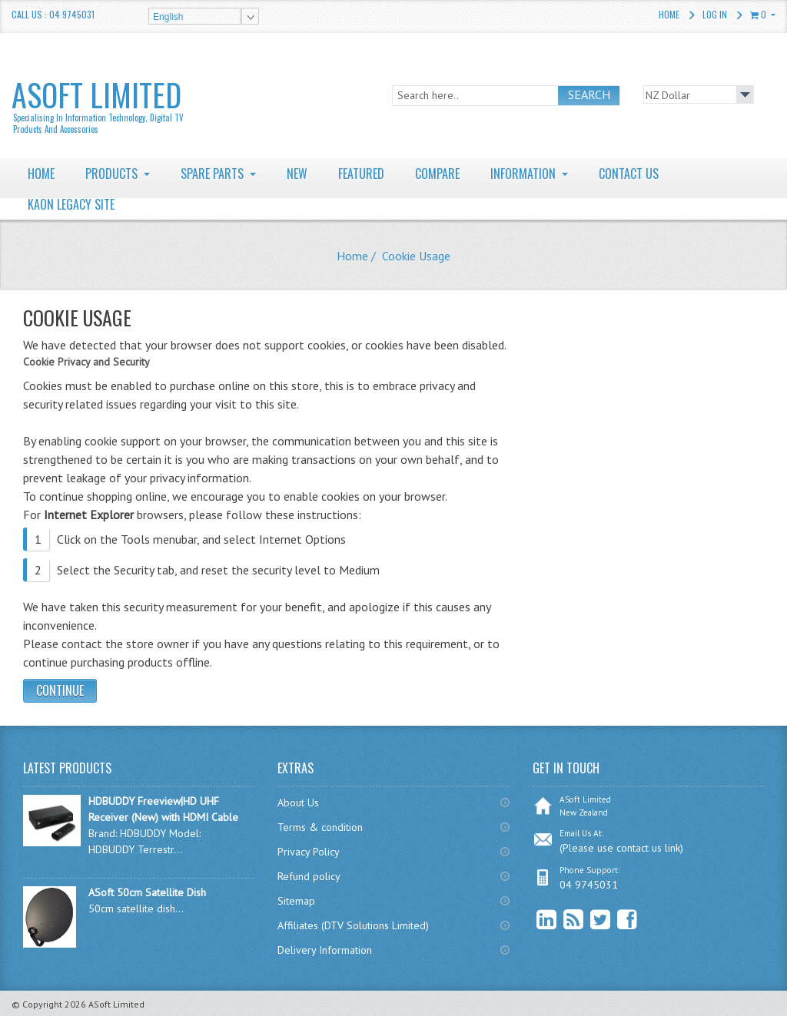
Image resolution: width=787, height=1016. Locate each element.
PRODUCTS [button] (113, 173)
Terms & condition (320, 827)
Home (669, 14)
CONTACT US (629, 173)
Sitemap (296, 901)
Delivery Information (324, 950)
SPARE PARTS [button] (214, 173)
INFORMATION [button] (524, 173)
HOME (41, 173)
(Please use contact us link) (621, 848)
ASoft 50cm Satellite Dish (147, 892)
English (168, 17)
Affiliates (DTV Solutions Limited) (353, 925)
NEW (297, 173)
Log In (714, 14)
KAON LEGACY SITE (71, 204)
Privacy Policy (308, 852)
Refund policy (308, 876)
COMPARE (437, 173)
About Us (298, 802)
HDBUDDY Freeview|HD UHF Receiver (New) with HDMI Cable (163, 809)
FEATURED (361, 173)
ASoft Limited (98, 103)
